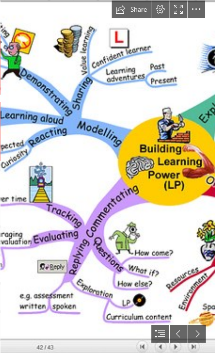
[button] (131, 9)
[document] (107, 176)
